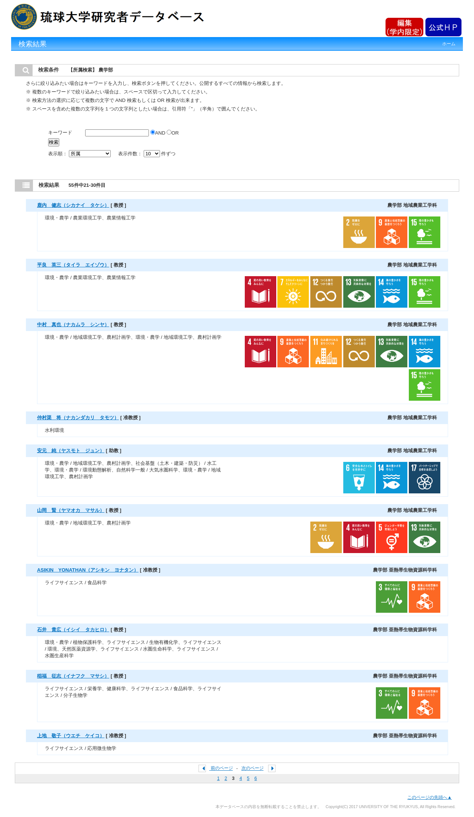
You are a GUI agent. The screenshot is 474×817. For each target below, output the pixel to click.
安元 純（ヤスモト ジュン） (70, 450)
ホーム (448, 43)
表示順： (80, 153)
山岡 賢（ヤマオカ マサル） (70, 510)
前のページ (222, 768)
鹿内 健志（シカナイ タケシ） (73, 205)
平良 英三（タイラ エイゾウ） (73, 265)
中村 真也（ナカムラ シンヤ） (73, 324)
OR (173, 133)
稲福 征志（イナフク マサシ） (73, 676)
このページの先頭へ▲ (429, 797)
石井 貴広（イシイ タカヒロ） (73, 629)
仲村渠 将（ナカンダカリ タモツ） (78, 417)
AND (158, 133)
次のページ (252, 768)
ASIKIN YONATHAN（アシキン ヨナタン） (87, 570)
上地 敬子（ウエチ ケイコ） (70, 735)
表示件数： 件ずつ (147, 153)
